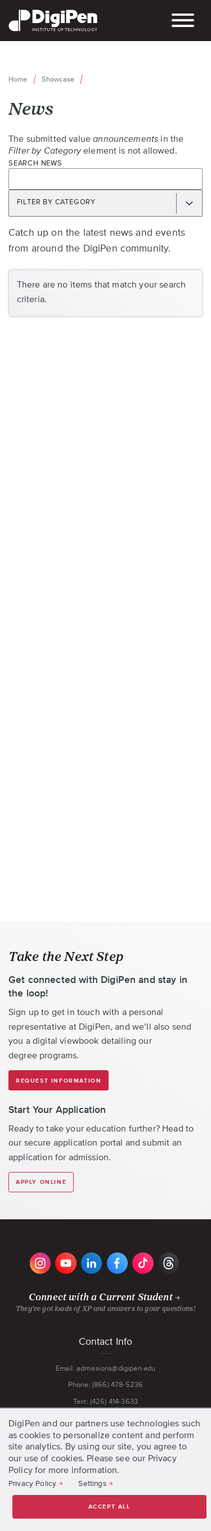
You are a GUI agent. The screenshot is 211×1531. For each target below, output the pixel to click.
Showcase (58, 79)
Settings (92, 1483)
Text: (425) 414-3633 (105, 1401)
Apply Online (41, 1182)
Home (18, 79)
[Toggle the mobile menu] (183, 21)
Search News (35, 163)
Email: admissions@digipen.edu (106, 1368)
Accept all (109, 1507)
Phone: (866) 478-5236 (105, 1384)
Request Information (58, 1081)
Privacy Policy (32, 1483)
